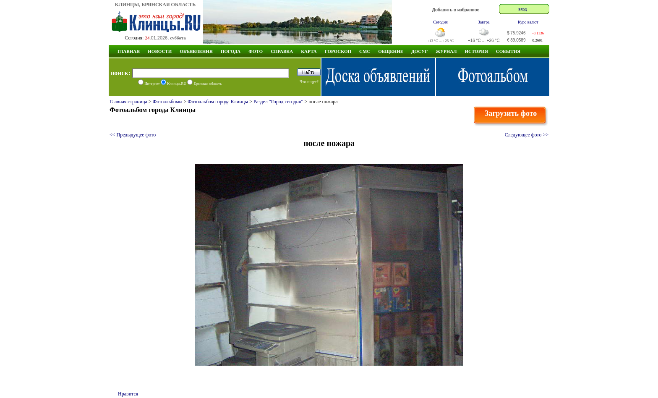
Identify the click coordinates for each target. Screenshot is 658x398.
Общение (390, 51)
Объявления (196, 51)
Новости (160, 51)
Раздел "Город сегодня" (278, 102)
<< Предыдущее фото (133, 135)
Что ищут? (309, 81)
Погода (230, 51)
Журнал (446, 51)
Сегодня (440, 22)
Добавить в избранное (456, 10)
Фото (255, 51)
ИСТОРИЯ (476, 51)
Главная (129, 51)
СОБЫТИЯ (508, 51)
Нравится (128, 394)
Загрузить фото (511, 113)
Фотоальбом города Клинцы (218, 102)
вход (522, 9)
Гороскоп (338, 51)
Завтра (484, 22)
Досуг (419, 51)
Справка (282, 51)
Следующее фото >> (526, 135)
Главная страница (128, 102)
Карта (309, 51)
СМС (364, 51)
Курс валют (528, 22)
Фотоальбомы (168, 102)
